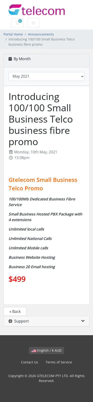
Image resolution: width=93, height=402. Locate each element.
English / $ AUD (46, 350)
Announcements (41, 34)
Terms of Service (59, 362)
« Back (15, 311)
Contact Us (29, 362)
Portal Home (13, 34)
